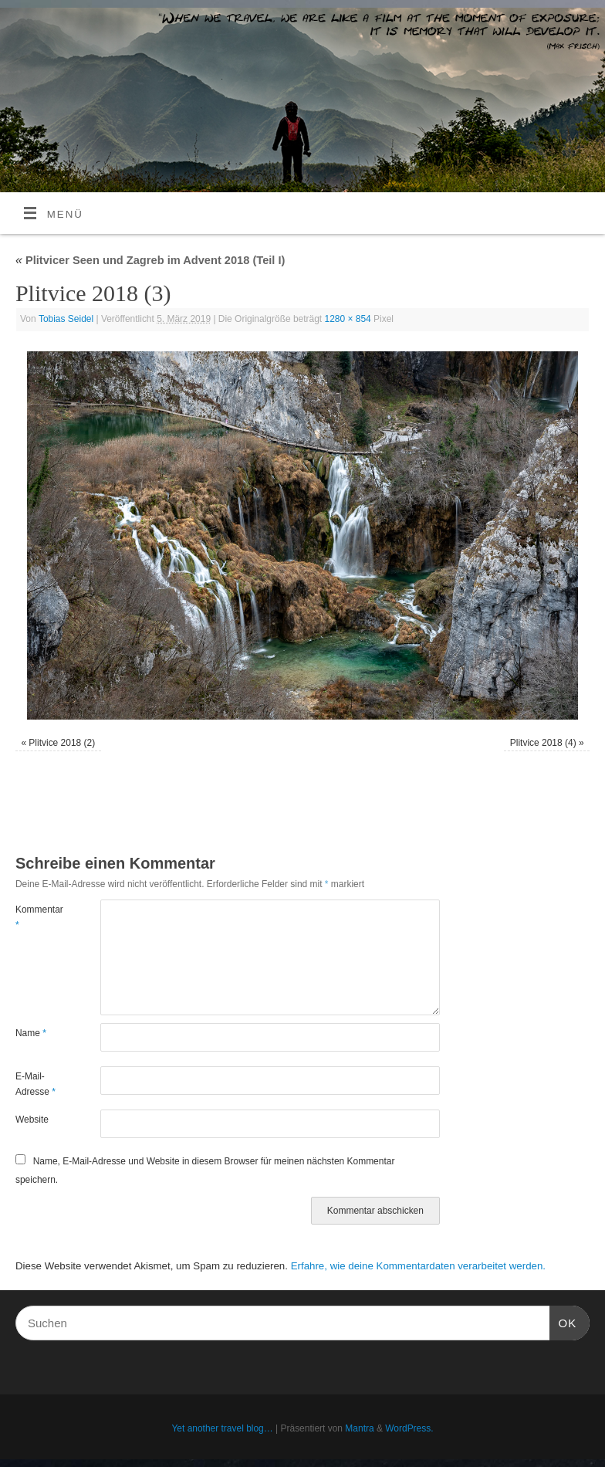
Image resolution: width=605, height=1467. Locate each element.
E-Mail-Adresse (35, 1084)
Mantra (359, 1428)
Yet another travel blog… (221, 1428)
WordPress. (409, 1428)
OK (563, 1321)
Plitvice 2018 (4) (543, 742)
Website (32, 1119)
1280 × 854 (348, 318)
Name (30, 1033)
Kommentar (36, 917)
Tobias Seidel (66, 318)
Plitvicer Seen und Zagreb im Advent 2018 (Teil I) (150, 260)
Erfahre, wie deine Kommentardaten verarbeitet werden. (418, 1266)
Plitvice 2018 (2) (62, 742)
